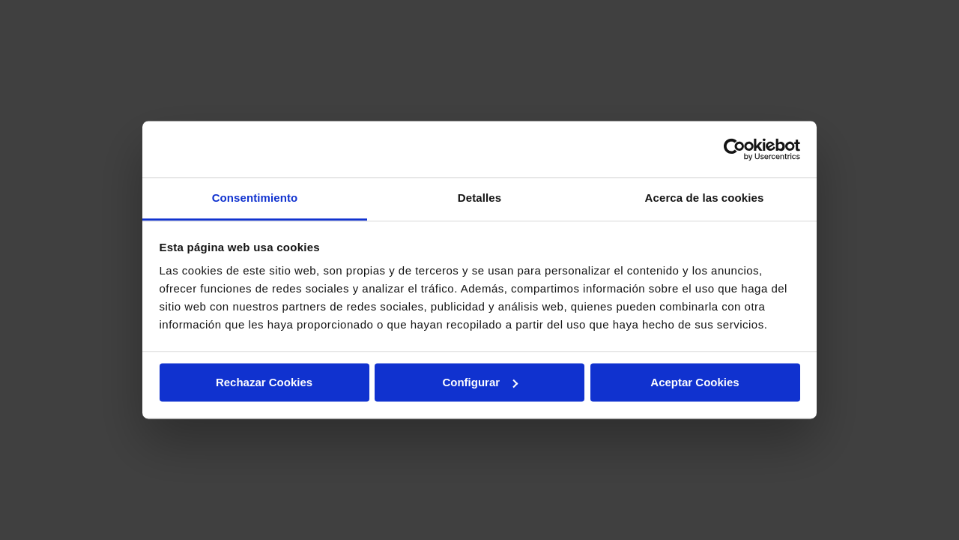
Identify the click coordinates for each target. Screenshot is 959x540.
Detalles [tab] (479, 197)
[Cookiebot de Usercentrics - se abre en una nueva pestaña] (734, 149)
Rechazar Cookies (264, 382)
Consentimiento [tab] (255, 197)
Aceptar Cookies (694, 382)
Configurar (480, 382)
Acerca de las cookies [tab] (704, 197)
